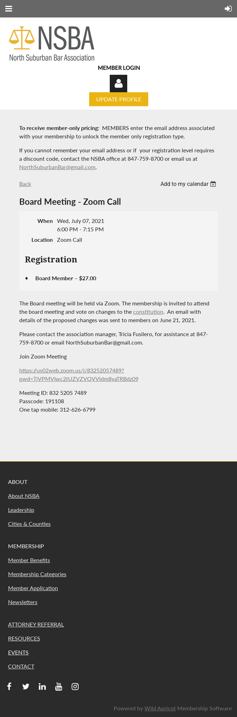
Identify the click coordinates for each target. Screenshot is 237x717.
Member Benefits (29, 560)
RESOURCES (24, 638)
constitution (148, 311)
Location (42, 239)
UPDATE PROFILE (118, 99)
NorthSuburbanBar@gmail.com (57, 167)
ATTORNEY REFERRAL (36, 624)
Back (25, 183)
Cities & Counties (29, 523)
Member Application (33, 588)
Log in (118, 83)
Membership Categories (37, 574)
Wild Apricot (160, 708)
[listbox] (189, 184)
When (45, 220)
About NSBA (24, 495)
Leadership (21, 509)
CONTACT (21, 666)
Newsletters (22, 602)
